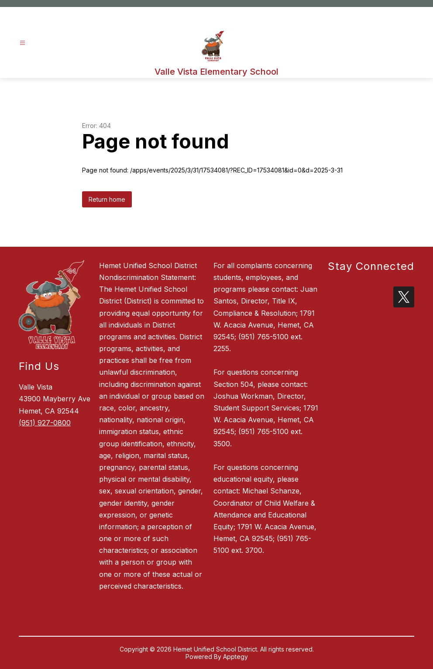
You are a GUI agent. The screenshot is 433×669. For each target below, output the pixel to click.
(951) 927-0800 (45, 422)
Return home (107, 199)
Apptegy (235, 656)
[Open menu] (22, 43)
